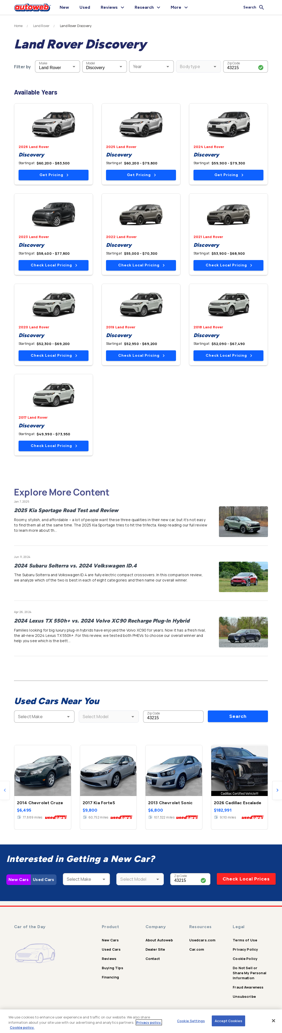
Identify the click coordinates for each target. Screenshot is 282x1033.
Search (237, 716)
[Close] (273, 1020)
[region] (141, 1021)
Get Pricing (53, 175)
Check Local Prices (246, 879)
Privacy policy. (148, 1022)
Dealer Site (155, 949)
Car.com (196, 949)
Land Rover (41, 26)
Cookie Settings (191, 1020)
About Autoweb (159, 940)
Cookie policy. (22, 1027)
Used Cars (43, 879)
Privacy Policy (245, 949)
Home (18, 26)
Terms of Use (245, 940)
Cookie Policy (245, 958)
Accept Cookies (228, 1020)
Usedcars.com (202, 940)
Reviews (109, 958)
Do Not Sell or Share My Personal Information (249, 972)
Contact (153, 958)
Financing (110, 977)
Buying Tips (112, 967)
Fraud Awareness (248, 987)
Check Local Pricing (54, 265)
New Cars (18, 879)
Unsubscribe (244, 996)
